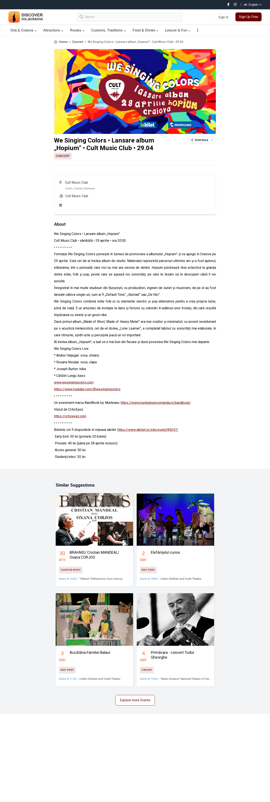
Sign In (223, 17)
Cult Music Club (76, 182)
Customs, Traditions (108, 30)
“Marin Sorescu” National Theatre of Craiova (186, 678)
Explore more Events (135, 700)
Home (63, 41)
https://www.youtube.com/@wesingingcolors (87, 389)
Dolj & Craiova (23, 30)
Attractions (53, 30)
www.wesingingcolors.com (73, 382)
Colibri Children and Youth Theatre (180, 578)
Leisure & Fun (177, 30)
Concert (77, 41)
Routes (77, 30)
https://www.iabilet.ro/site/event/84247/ (147, 430)
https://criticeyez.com (70, 416)
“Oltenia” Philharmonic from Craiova (100, 578)
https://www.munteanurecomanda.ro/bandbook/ (156, 403)
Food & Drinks (145, 30)
